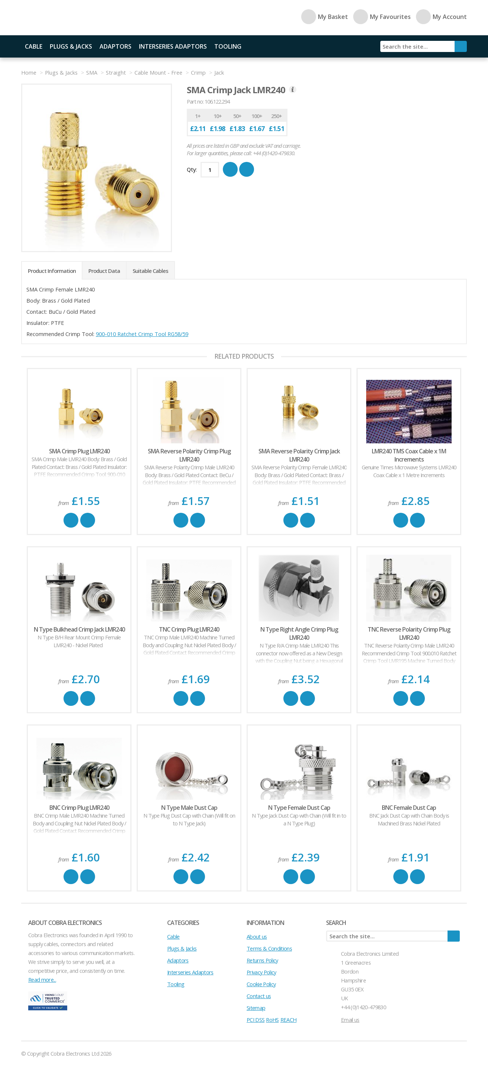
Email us (350, 1019)
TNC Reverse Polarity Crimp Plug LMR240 (409, 633)
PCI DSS (255, 1019)
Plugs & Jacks (71, 46)
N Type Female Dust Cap (299, 808)
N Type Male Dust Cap (189, 808)
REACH (288, 1019)
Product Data (104, 270)
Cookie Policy (261, 984)
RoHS (272, 1019)
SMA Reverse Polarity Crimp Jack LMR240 (299, 455)
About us (257, 936)
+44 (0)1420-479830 (363, 1007)
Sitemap (256, 1007)
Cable (33, 46)
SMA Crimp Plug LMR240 (79, 451)
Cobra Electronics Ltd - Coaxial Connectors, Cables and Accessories (73, 18)
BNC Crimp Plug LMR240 (79, 808)
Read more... (42, 979)
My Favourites (382, 16)
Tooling (227, 46)
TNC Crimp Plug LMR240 (189, 629)
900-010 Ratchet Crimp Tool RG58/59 (142, 334)
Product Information (52, 270)
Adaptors (115, 46)
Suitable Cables (150, 270)
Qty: (192, 169)
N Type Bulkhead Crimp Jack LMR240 (79, 629)
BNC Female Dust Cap (409, 808)
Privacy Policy (261, 972)
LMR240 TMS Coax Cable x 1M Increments (409, 455)
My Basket (324, 16)
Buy (71, 520)
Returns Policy (262, 960)
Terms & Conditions (269, 948)
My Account (441, 16)
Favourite (87, 520)
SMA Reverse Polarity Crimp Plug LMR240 (189, 455)
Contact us (259, 996)
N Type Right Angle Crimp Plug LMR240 (299, 633)
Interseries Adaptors (173, 46)
